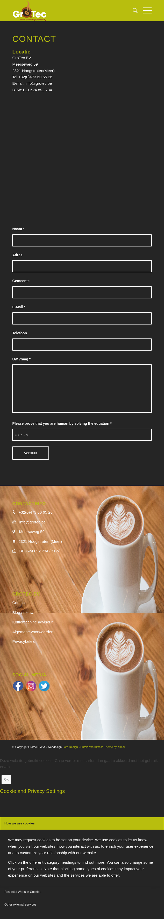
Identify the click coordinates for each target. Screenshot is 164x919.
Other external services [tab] (20, 904)
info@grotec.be (38, 83)
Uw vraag (21, 359)
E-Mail (18, 307)
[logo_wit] (68, 10)
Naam (18, 229)
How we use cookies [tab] (19, 823)
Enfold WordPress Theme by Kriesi (102, 746)
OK (6, 779)
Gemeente (21, 281)
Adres (17, 255)
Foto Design (70, 746)
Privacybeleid (23, 641)
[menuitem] (132, 10)
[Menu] (145, 10)
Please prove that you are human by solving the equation (61, 424)
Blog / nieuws (23, 612)
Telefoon (19, 333)
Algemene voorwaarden (32, 632)
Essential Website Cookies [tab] (22, 892)
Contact (19, 602)
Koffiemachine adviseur (32, 622)
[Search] (132, 10)
